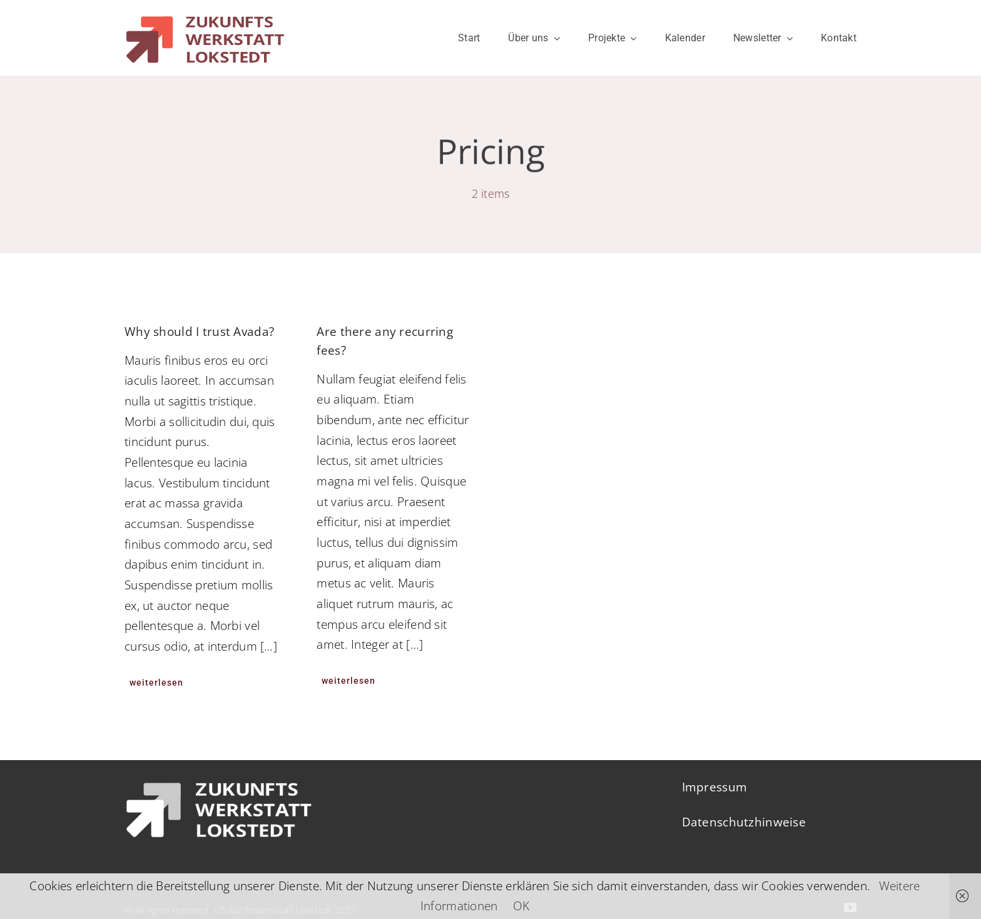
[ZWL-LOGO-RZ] (205, 10)
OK (521, 906)
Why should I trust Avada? (199, 331)
